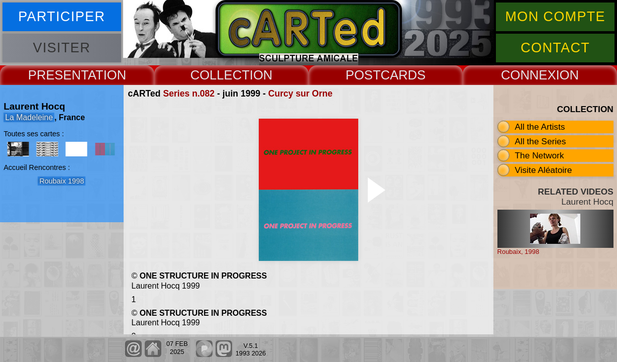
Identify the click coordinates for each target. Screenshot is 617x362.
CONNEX (528, 75)
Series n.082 (189, 93)
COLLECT (220, 75)
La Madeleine (29, 117)
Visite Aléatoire (543, 170)
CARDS (403, 75)
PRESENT (58, 75)
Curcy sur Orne (300, 93)
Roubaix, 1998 (518, 251)
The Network (539, 155)
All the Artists (540, 127)
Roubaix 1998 (61, 181)
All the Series (540, 141)
